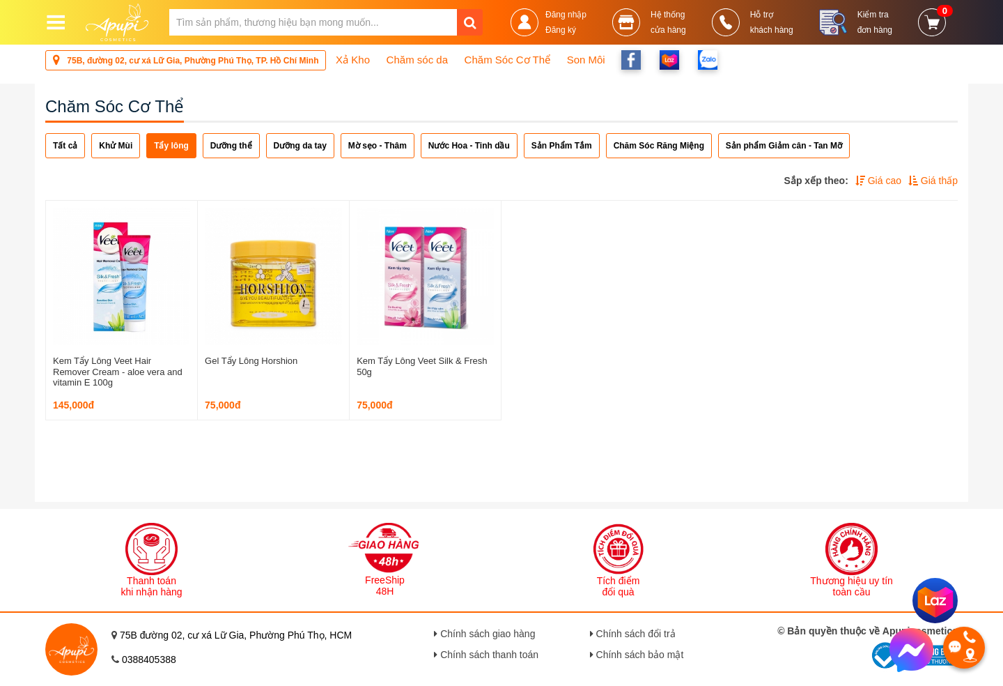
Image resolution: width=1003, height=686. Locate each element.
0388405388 (149, 659)
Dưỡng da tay (300, 146)
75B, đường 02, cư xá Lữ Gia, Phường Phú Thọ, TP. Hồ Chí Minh (185, 60)
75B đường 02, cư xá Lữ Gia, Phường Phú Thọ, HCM (236, 635)
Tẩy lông (171, 146)
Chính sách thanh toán (486, 654)
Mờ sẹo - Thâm (377, 146)
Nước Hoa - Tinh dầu (469, 146)
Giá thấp (933, 180)
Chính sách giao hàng (484, 633)
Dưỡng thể (231, 146)
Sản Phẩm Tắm (561, 146)
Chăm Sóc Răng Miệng (659, 146)
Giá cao (878, 180)
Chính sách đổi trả (633, 633)
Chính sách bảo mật (637, 654)
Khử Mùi (115, 146)
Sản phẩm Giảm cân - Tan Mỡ (784, 146)
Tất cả (65, 146)
